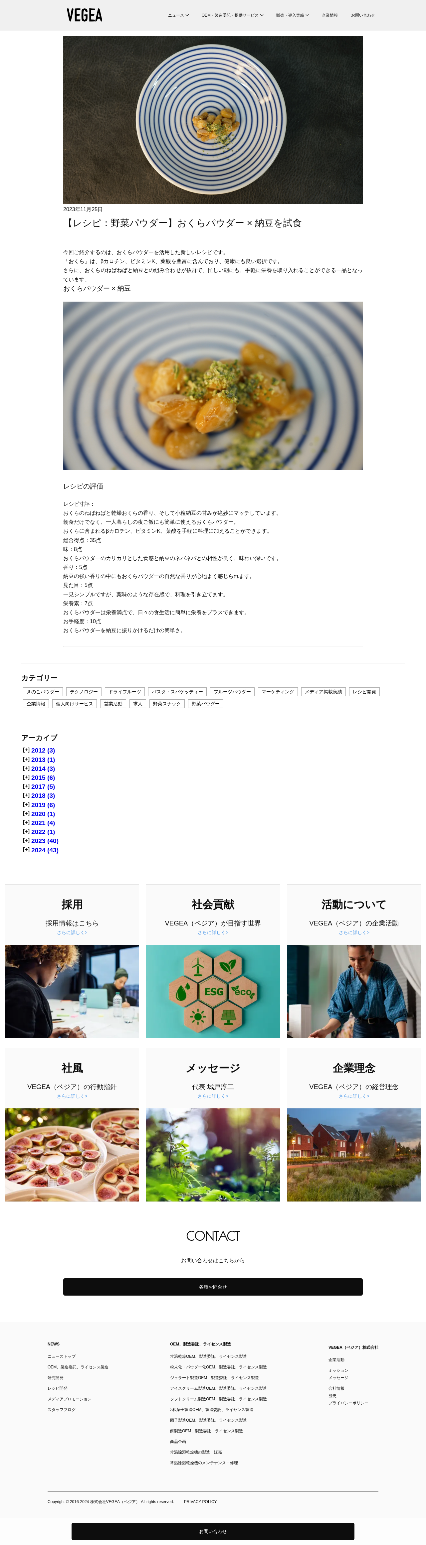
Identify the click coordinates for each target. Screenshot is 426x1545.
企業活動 (336, 1359)
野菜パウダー (206, 703)
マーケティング (278, 691)
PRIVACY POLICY (200, 1501)
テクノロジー (84, 691)
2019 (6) (43, 804)
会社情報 (336, 1388)
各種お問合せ (213, 1287)
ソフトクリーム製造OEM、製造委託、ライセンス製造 (218, 1399)
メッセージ (338, 1377)
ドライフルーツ (124, 691)
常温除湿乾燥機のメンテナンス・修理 (204, 1463)
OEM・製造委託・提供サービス (230, 15)
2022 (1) (43, 831)
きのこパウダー (43, 691)
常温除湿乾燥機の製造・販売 (196, 1452)
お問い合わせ (363, 15)
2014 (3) (43, 768)
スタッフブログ (62, 1409)
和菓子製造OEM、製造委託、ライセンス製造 (212, 1409)
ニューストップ (62, 1356)
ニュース (176, 15)
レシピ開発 (364, 691)
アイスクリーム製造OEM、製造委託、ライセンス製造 (218, 1388)
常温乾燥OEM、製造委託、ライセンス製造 (208, 1356)
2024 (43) (45, 850)
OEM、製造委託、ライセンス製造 (78, 1367)
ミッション (338, 1370)
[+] (26, 750)
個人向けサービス (74, 703)
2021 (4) (43, 822)
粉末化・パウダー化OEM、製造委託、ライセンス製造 (218, 1367)
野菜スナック (167, 703)
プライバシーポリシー (348, 1403)
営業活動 (113, 703)
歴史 (332, 1395)
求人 (137, 703)
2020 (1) (43, 813)
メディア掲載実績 (323, 691)
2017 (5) (43, 786)
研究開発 (56, 1377)
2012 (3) (43, 750)
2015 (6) (43, 777)
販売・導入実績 (290, 15)
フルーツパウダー (232, 691)
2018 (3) (43, 795)
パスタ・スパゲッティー (177, 691)
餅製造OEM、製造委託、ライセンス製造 (206, 1431)
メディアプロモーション (70, 1399)
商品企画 (178, 1441)
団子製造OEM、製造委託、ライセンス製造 (208, 1420)
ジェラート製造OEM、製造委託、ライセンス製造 (214, 1377)
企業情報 (330, 15)
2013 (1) (43, 759)
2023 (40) (45, 840)
